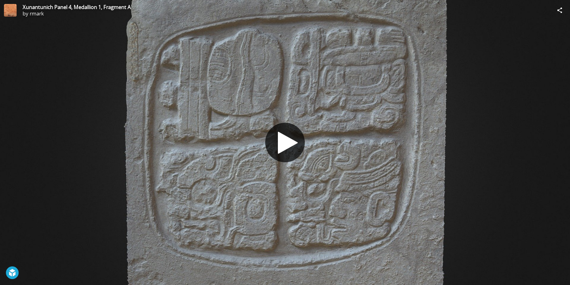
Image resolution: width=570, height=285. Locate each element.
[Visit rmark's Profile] (10, 10)
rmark (37, 13)
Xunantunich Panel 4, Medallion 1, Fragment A (77, 7)
